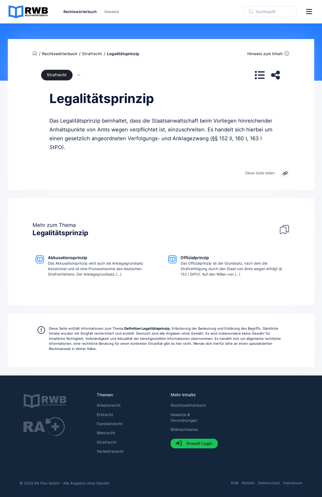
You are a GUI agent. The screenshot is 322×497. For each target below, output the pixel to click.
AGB (234, 483)
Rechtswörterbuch (188, 405)
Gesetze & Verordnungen (184, 417)
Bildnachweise (184, 429)
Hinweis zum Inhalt (268, 53)
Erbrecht (105, 414)
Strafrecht (57, 75)
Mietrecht (106, 433)
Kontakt (248, 483)
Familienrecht (110, 424)
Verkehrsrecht (110, 451)
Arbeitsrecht (109, 405)
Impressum (292, 483)
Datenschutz (269, 483)
